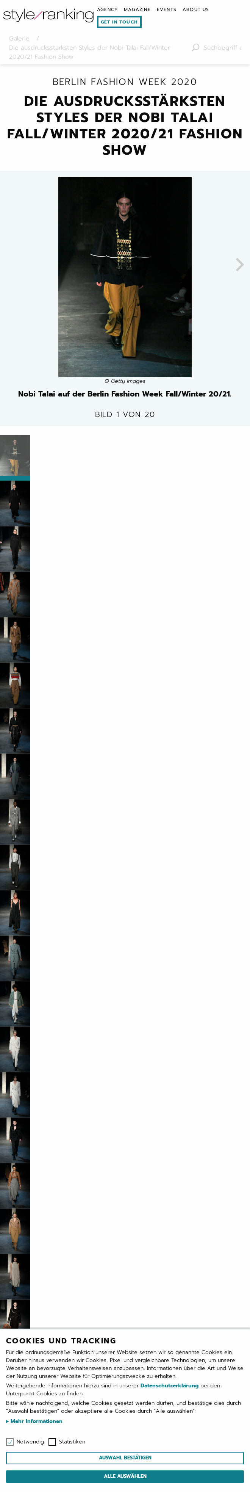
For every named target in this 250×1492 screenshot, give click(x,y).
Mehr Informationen (35, 1421)
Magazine (137, 9)
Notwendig (30, 1442)
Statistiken (72, 1442)
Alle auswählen (125, 1476)
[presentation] (240, 265)
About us (196, 9)
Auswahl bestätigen (125, 1457)
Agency (107, 9)
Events (167, 9)
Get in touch (119, 22)
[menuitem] (107, 9)
